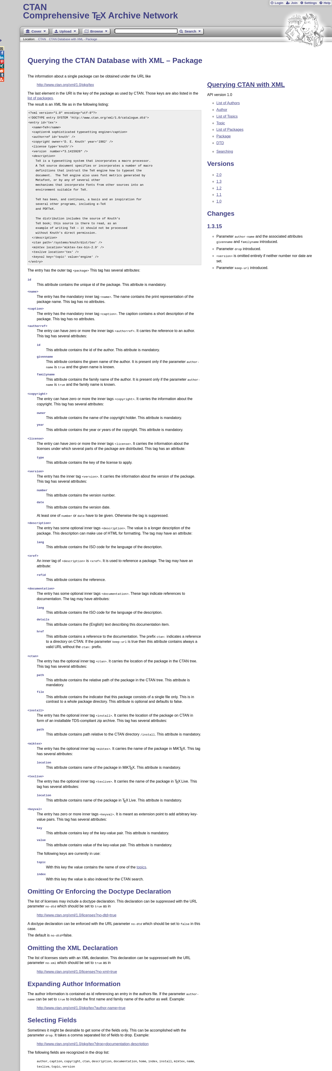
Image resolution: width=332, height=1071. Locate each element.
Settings (310, 3)
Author (221, 110)
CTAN (42, 39)
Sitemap (76, 1054)
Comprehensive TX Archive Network (176, 11)
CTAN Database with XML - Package (73, 39)
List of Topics (226, 116)
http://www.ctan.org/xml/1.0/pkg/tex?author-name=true (81, 977)
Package (223, 136)
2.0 (218, 175)
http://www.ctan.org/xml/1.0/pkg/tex (65, 85)
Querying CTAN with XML (246, 84)
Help (327, 3)
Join (294, 3)
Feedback (180, 1054)
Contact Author (142, 1054)
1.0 (218, 201)
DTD (220, 143)
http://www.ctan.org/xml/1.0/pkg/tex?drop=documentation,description (92, 1012)
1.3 (218, 181)
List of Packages (229, 130)
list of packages (40, 98)
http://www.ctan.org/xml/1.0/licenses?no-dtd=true (76, 887)
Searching (224, 151)
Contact (106, 1054)
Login (279, 3)
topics (141, 839)
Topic (220, 123)
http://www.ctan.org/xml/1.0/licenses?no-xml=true (77, 942)
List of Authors (228, 103)
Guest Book (42, 1054)
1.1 (218, 195)
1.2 (218, 188)
